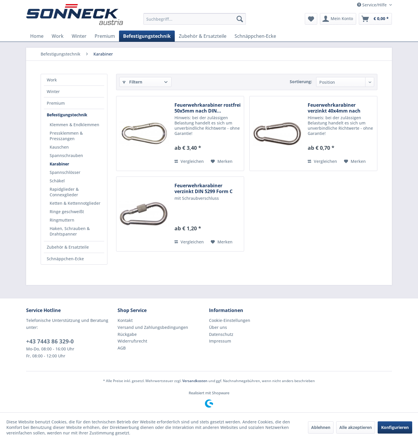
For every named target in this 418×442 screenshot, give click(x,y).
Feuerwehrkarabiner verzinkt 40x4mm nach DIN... (334, 108)
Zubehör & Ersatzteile (68, 247)
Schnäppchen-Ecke (65, 258)
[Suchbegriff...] (194, 19)
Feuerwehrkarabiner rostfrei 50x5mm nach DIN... (207, 108)
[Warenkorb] (375, 19)
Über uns (218, 327)
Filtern (132, 82)
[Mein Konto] (338, 19)
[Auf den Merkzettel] (222, 161)
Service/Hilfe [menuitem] (372, 5)
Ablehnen (320, 427)
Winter (53, 91)
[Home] (37, 36)
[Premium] (105, 36)
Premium (56, 103)
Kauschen (59, 147)
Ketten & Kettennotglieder (75, 203)
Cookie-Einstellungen (229, 320)
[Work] (58, 36)
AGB (122, 348)
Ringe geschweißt (67, 211)
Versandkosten (195, 380)
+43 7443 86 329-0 (50, 341)
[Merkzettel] (311, 19)
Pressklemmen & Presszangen (66, 135)
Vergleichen (189, 161)
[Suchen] (240, 19)
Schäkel (57, 180)
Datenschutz (221, 334)
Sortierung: (301, 81)
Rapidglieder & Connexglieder (64, 191)
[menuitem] (194, 19)
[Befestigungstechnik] (147, 36)
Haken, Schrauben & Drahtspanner (70, 231)
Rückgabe (127, 334)
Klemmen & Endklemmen (74, 124)
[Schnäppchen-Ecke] (255, 36)
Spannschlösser (65, 172)
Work (52, 80)
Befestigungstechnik (67, 114)
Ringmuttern (62, 220)
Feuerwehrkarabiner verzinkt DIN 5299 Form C (203, 188)
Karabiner (59, 164)
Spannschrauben (66, 155)
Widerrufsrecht (132, 341)
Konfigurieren (395, 427)
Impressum (220, 341)
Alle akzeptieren (355, 427)
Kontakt (125, 320)
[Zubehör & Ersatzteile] (202, 36)
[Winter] (79, 36)
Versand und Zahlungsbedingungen (153, 327)
